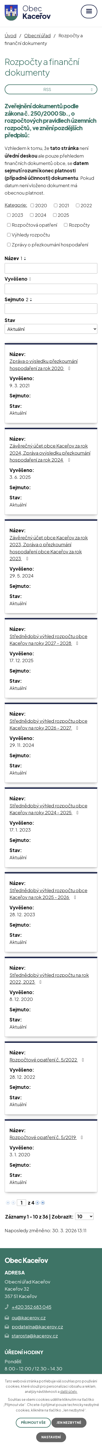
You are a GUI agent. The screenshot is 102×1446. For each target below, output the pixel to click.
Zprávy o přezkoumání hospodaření (50, 244)
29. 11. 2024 (22, 745)
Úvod (10, 35)
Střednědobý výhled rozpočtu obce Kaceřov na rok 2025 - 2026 (48, 893)
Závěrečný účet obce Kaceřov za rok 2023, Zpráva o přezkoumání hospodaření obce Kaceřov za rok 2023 (49, 548)
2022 (86, 205)
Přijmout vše (33, 1423)
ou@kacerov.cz (29, 1317)
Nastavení (51, 1437)
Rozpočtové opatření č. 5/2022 (48, 1060)
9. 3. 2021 (20, 385)
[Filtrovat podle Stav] (51, 329)
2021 (64, 205)
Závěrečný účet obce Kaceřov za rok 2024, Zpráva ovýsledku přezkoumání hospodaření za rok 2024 (50, 453)
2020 (41, 205)
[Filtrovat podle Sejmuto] (51, 308)
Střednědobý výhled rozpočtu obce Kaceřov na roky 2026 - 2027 (48, 724)
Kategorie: (16, 205)
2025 (63, 215)
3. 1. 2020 (20, 1154)
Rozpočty (79, 225)
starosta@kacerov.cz (35, 1336)
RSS (69, 89)
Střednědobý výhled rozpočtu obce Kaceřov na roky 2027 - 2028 (48, 639)
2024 (40, 215)
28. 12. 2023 (22, 914)
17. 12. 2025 (21, 660)
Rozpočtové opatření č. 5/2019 (47, 1137)
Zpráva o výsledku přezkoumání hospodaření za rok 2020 (44, 364)
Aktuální (18, 413)
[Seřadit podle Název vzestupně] (25, 257)
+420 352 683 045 (31, 1307)
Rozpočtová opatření (34, 225)
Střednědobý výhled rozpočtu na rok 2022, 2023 (49, 978)
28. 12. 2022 (22, 1077)
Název (13, 258)
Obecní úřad (37, 35)
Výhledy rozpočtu (31, 235)
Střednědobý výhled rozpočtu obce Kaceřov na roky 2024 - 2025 (48, 809)
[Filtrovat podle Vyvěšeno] (51, 289)
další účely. (69, 1392)
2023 (17, 215)
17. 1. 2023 (20, 830)
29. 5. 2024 (21, 576)
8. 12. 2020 (21, 999)
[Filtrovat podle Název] (51, 268)
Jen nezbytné (69, 1423)
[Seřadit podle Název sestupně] (25, 259)
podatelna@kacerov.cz (37, 1326)
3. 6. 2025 (20, 477)
